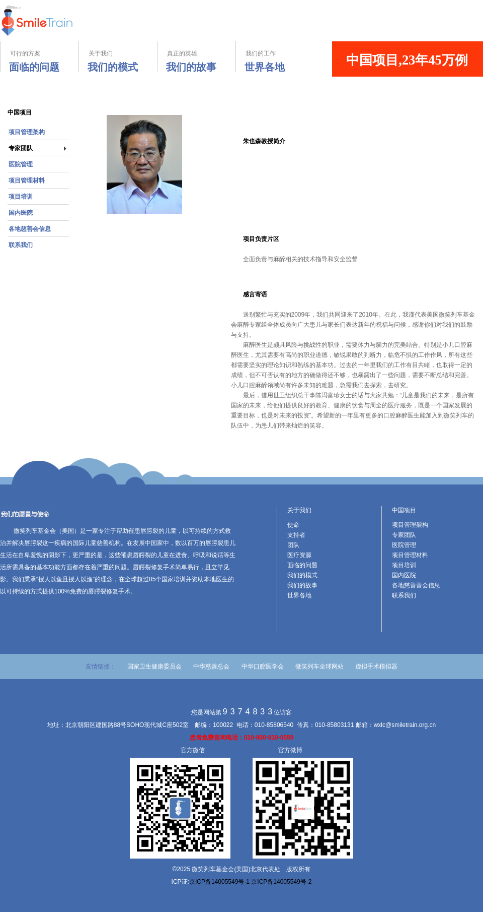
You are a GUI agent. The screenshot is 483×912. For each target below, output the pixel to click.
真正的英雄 (194, 61)
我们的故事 (302, 585)
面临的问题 (302, 565)
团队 (293, 545)
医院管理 (21, 164)
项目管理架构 (27, 132)
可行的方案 (39, 61)
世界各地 (299, 595)
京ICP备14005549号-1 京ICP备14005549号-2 (250, 881)
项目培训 (21, 196)
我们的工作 (275, 61)
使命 (293, 524)
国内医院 (21, 212)
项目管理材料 (27, 180)
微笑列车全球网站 (320, 666)
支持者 (296, 534)
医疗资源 (299, 555)
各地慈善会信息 (30, 228)
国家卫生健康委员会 (154, 666)
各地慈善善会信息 (416, 585)
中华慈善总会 (211, 666)
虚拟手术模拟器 (376, 666)
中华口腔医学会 (263, 666)
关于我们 (116, 61)
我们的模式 (302, 575)
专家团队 (21, 148)
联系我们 (21, 245)
